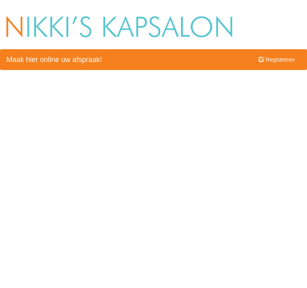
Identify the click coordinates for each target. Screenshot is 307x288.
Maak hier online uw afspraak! (54, 60)
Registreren (277, 59)
